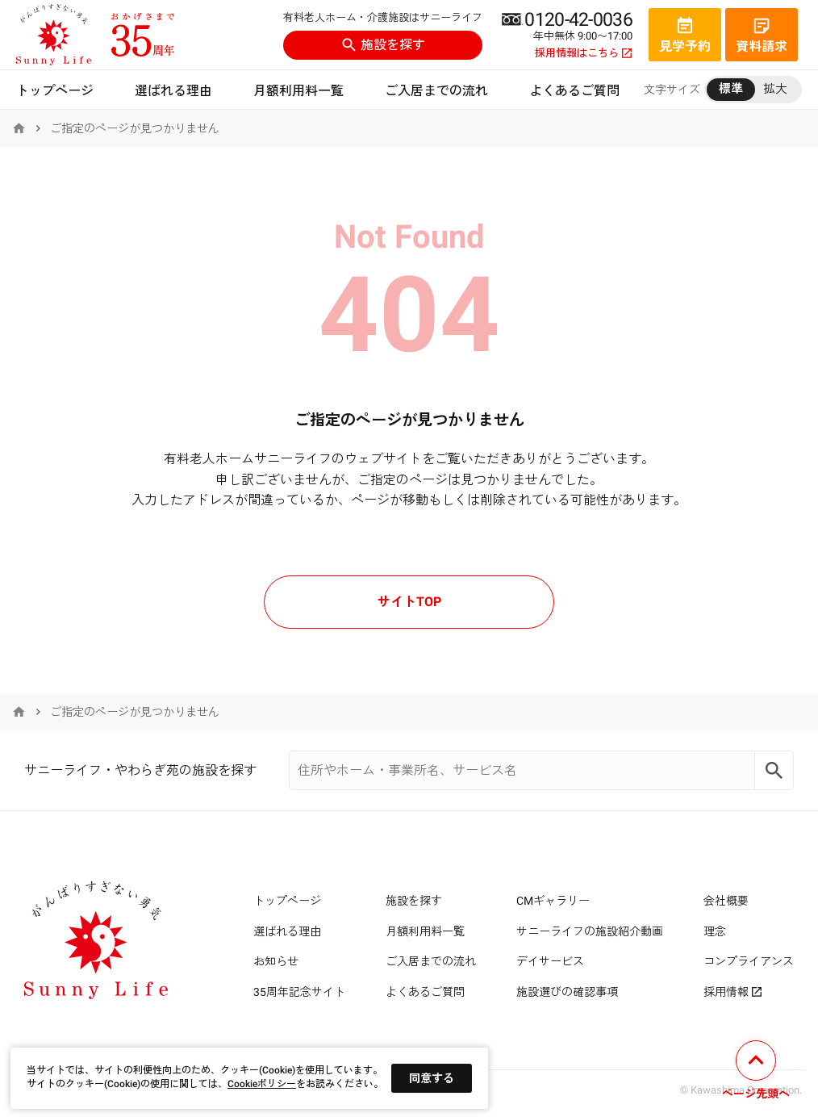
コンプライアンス (748, 961)
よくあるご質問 (574, 90)
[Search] (774, 770)
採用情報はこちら (583, 53)
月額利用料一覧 (298, 90)
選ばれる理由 (173, 90)
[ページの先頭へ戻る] (756, 1072)
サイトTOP (409, 601)
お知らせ (275, 961)
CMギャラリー (553, 900)
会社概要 (726, 900)
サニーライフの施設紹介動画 (589, 931)
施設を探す (383, 44)
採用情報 (732, 991)
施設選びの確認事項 (567, 991)
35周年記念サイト (299, 991)
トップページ (55, 90)
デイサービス (550, 961)
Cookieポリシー (261, 1084)
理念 (714, 931)
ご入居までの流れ (436, 90)
